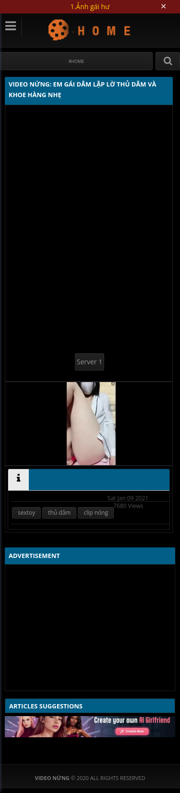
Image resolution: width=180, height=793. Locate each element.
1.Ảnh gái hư (90, 6)
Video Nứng (90, 29)
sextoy (26, 512)
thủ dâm (59, 512)
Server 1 (89, 361)
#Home (76, 61)
